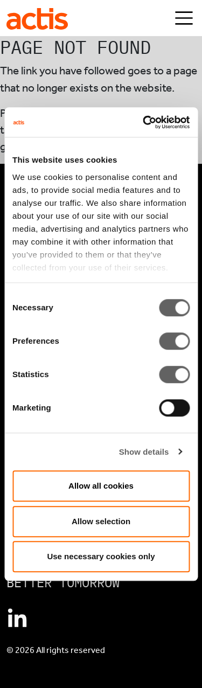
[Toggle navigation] (184, 18)
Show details (144, 451)
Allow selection (101, 521)
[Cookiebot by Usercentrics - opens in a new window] (144, 122)
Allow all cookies (101, 485)
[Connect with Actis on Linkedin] (17, 619)
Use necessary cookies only (101, 556)
